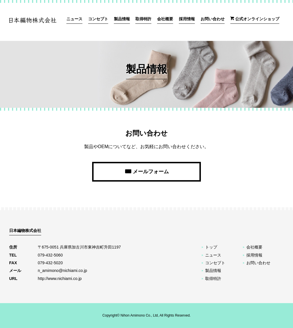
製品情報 (122, 19)
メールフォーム (151, 171)
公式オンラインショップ (257, 19)
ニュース (74, 19)
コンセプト (98, 19)
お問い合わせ (213, 19)
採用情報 (187, 19)
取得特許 (143, 19)
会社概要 (165, 19)
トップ (211, 247)
